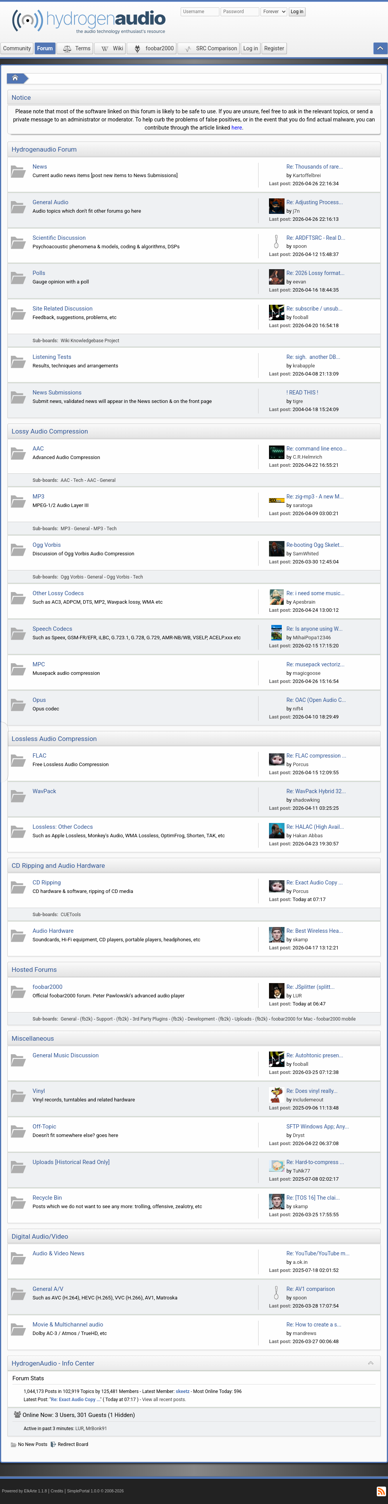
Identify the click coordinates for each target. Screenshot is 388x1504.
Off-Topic (44, 1126)
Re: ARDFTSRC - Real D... (315, 238)
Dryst (298, 1135)
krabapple (304, 366)
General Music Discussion (66, 1055)
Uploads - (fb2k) (251, 1019)
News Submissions (57, 392)
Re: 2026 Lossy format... (315, 273)
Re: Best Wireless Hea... (314, 931)
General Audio (51, 202)
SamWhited (306, 554)
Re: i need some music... (315, 593)
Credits (57, 1491)
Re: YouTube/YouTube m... (318, 1253)
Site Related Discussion (63, 308)
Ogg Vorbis (47, 544)
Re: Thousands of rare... (314, 167)
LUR (297, 996)
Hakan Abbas (307, 835)
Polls (39, 273)
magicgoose (306, 673)
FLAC (40, 755)
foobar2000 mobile (335, 1019)
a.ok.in (300, 1262)
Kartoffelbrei (307, 175)
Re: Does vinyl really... (312, 1091)
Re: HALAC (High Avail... (315, 827)
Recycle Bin (47, 1197)
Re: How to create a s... (313, 1324)
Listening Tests (52, 356)
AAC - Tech (72, 480)
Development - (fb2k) (209, 1019)
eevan (299, 282)
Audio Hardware (53, 930)
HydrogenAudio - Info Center (53, 1363)
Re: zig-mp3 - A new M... (315, 496)
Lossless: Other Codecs (63, 826)
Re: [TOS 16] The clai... (313, 1198)
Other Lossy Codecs (58, 593)
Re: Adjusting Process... (314, 202)
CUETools (71, 914)
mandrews (304, 1333)
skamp (300, 939)
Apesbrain (304, 602)
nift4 (298, 709)
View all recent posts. (164, 1399)
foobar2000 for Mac (291, 1019)
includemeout (308, 1100)
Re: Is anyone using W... (314, 629)
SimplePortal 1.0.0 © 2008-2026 (95, 1491)
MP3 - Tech (105, 528)
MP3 (39, 496)
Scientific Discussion (59, 237)
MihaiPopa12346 (312, 637)
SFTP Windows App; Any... (317, 1126)
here (236, 128)
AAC (38, 448)
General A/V (48, 1288)
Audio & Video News (58, 1253)
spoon (300, 246)
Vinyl (39, 1090)
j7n (296, 211)
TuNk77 (301, 1171)
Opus (39, 700)
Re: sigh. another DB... (313, 357)
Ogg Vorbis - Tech (125, 577)
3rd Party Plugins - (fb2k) (158, 1019)
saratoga (302, 505)
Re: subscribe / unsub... (314, 309)
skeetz (183, 1391)
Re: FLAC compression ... (316, 756)
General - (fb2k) (77, 1019)
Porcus (301, 764)
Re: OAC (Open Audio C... (316, 700)
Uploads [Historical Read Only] (71, 1162)
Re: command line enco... (316, 449)
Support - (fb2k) (113, 1019)
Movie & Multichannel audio (68, 1324)
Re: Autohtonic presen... (314, 1055)
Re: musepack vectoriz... (315, 664)
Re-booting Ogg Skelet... (315, 545)
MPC (39, 664)
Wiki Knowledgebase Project (90, 340)
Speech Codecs (52, 628)
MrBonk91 (96, 1428)
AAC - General (101, 480)
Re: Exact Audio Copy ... (314, 882)
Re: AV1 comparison (310, 1289)
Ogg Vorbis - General (82, 577)
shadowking (306, 800)
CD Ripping (47, 882)
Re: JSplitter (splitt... (310, 987)
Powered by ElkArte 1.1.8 (24, 1491)
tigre (298, 401)
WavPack (44, 791)
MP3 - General (75, 528)
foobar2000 (47, 986)
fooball (300, 317)
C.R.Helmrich (307, 457)
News (40, 166)
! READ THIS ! (302, 392)
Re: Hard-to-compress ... (315, 1162)
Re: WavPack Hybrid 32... (316, 791)
